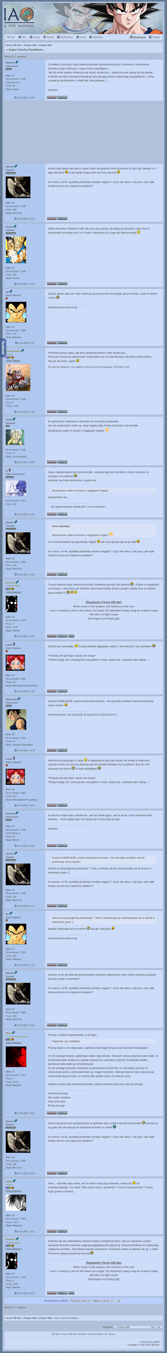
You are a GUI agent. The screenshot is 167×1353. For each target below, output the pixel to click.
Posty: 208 (11, 274)
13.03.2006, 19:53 (25, 636)
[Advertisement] (83, 132)
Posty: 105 (11, 504)
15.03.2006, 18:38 (25, 1173)
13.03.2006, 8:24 (24, 343)
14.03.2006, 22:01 (25, 1025)
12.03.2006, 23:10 (25, 284)
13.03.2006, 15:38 (25, 462)
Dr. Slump (110, 1334)
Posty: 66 (10, 85)
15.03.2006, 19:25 (25, 1293)
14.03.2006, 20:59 (25, 846)
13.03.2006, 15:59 (25, 514)
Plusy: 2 (10, 402)
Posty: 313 (11, 682)
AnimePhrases (96, 1334)
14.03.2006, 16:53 (25, 750)
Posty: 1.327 (12, 1222)
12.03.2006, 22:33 (25, 219)
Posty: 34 (10, 453)
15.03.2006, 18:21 (25, 1113)
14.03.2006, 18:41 (25, 805)
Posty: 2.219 (12, 1082)
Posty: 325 (11, 333)
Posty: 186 (11, 209)
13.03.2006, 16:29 (25, 574)
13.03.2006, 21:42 (25, 691)
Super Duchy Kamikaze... (27, 49)
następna (21, 56)
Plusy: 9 (10, 624)
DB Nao (56, 1334)
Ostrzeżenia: (13, 82)
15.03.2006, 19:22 (25, 1231)
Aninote (82, 1334)
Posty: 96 (10, 741)
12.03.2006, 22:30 (25, 97)
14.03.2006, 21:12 (25, 906)
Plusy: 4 (10, 1078)
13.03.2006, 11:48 (25, 412)
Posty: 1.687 (12, 627)
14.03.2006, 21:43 (25, 965)
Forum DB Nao (13, 1318)
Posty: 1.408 (12, 406)
